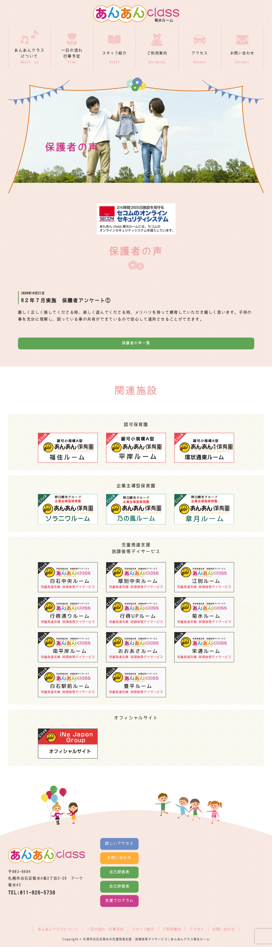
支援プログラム (119, 900)
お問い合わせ (119, 858)
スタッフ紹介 (143, 929)
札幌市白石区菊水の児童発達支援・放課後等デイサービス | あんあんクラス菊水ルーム (146, 939)
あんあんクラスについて (58, 929)
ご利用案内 (171, 929)
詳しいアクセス (119, 843)
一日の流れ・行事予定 (105, 929)
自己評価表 (119, 872)
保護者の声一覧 (136, 343)
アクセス (196, 929)
